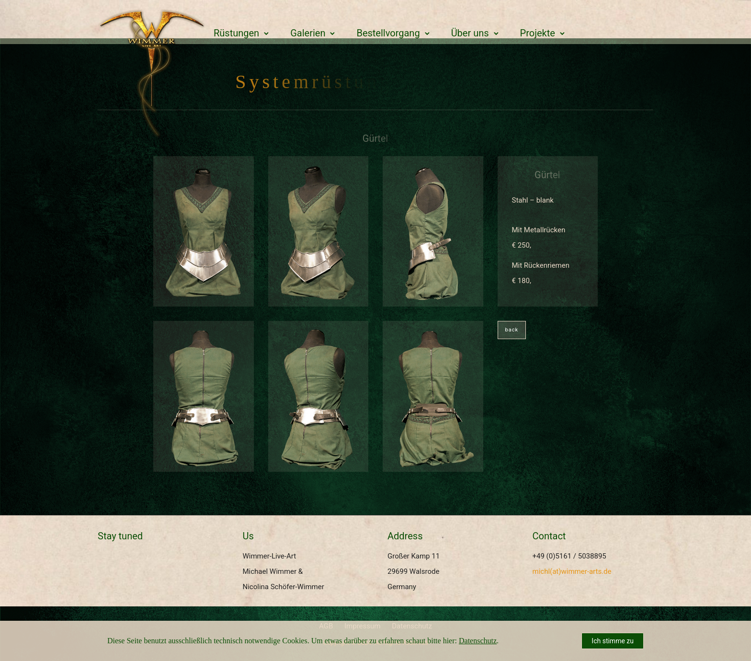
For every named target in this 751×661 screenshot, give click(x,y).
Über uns (470, 33)
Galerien (307, 33)
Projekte (537, 33)
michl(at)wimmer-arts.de (572, 571)
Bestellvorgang (388, 33)
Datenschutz (478, 641)
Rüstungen (236, 33)
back (512, 330)
